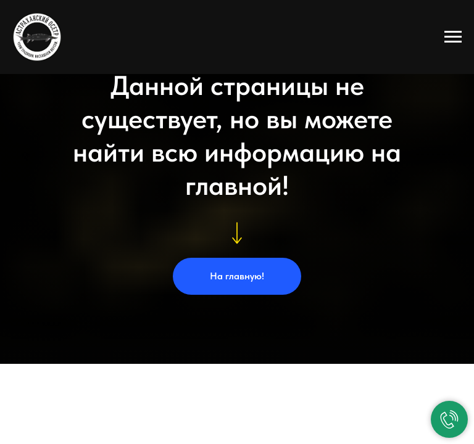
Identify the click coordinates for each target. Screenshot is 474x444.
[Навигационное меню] (453, 37)
